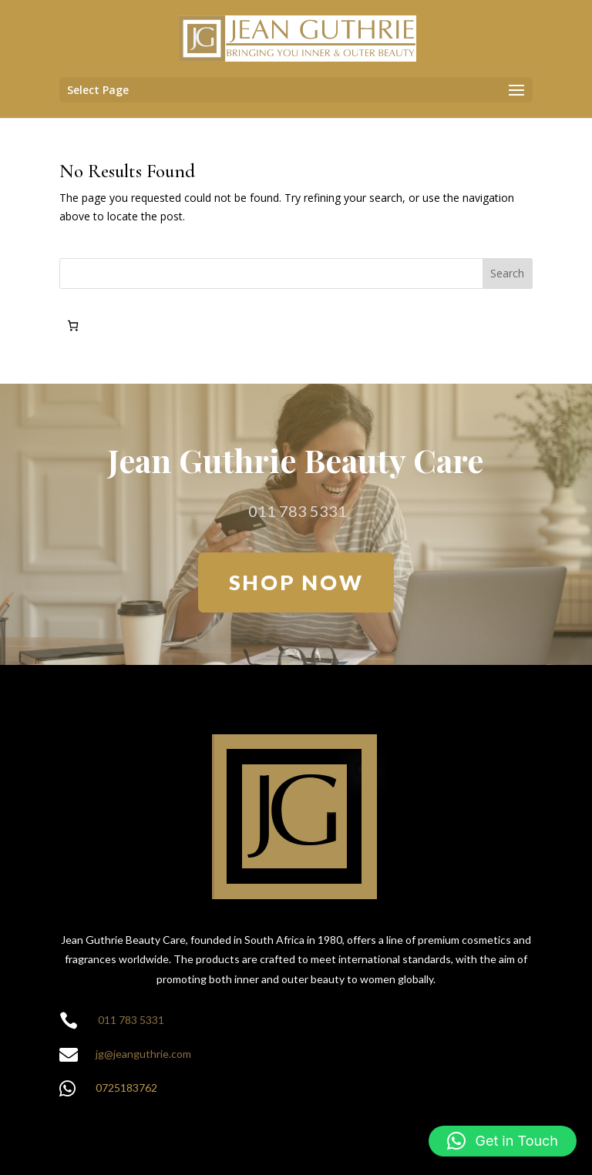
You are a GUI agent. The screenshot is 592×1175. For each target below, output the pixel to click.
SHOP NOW (296, 582)
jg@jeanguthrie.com (143, 1053)
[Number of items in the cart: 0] (72, 325)
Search (507, 273)
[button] (503, 1141)
